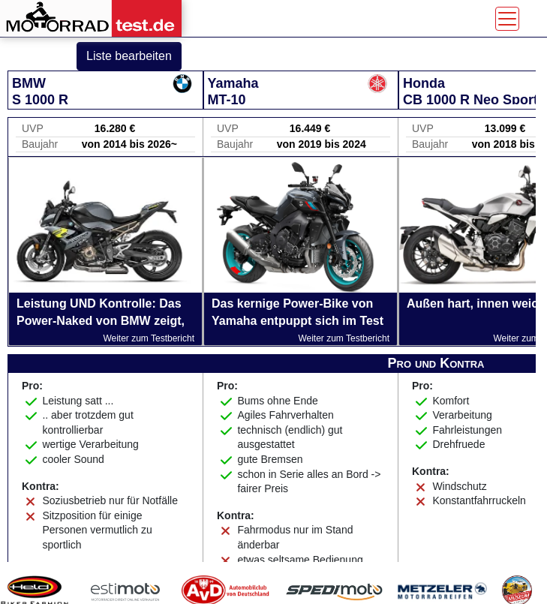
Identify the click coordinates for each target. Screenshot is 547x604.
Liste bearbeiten (129, 56)
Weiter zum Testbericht (148, 338)
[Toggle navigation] (507, 19)
